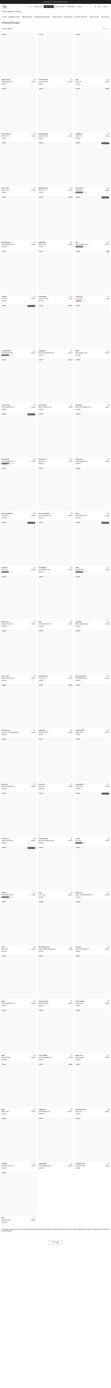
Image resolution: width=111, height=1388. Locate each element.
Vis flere (55, 1242)
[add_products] (34, 80)
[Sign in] (95, 7)
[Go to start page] (4, 6)
